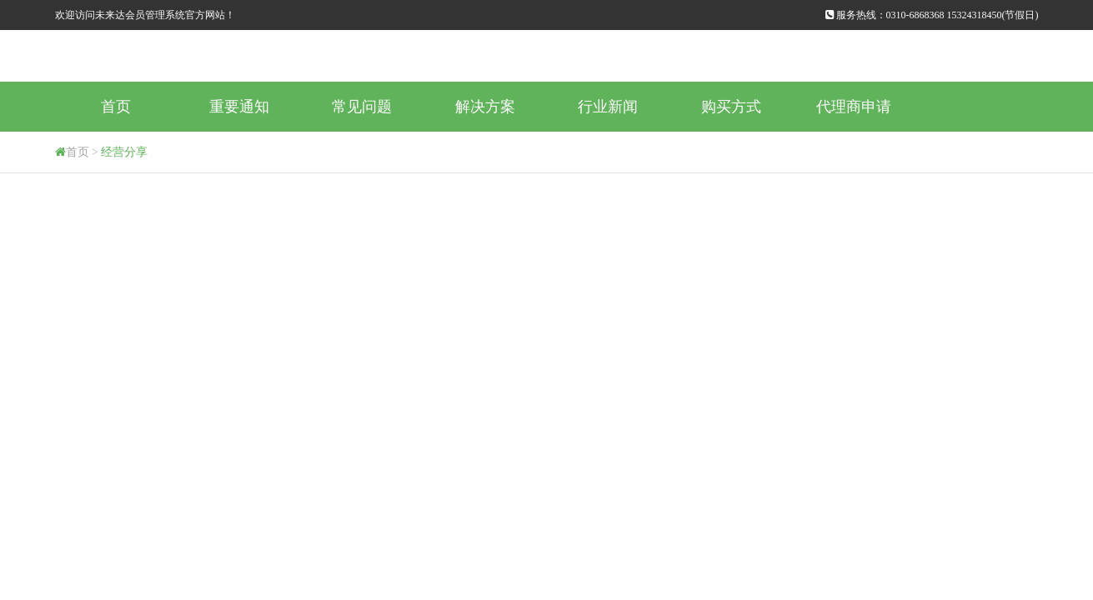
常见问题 (362, 106)
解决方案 (485, 106)
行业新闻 (608, 106)
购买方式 (731, 106)
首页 (116, 106)
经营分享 (124, 152)
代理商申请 (853, 106)
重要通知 (239, 106)
